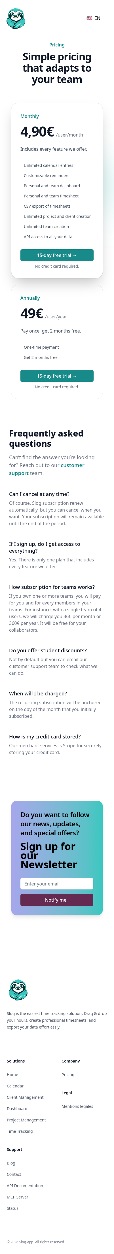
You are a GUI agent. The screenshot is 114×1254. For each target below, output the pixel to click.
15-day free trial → (57, 255)
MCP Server (17, 1197)
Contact (14, 1174)
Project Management (26, 1120)
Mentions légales (77, 1106)
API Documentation (25, 1185)
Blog (11, 1163)
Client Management (25, 1097)
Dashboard (17, 1108)
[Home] (16, 18)
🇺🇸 (93, 18)
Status (12, 1208)
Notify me (55, 900)
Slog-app (26, 1242)
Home (12, 1074)
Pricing (68, 1074)
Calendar (15, 1086)
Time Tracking (20, 1131)
